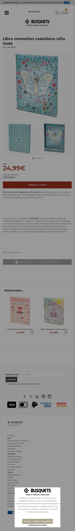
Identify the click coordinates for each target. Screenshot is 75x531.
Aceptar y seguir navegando (37, 521)
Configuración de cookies (37, 525)
